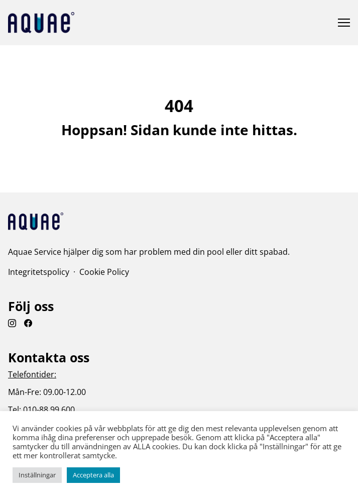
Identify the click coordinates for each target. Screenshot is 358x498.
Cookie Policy (104, 271)
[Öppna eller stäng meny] (344, 23)
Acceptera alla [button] (93, 474)
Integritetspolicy (38, 271)
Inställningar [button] (37, 474)
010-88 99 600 (49, 409)
